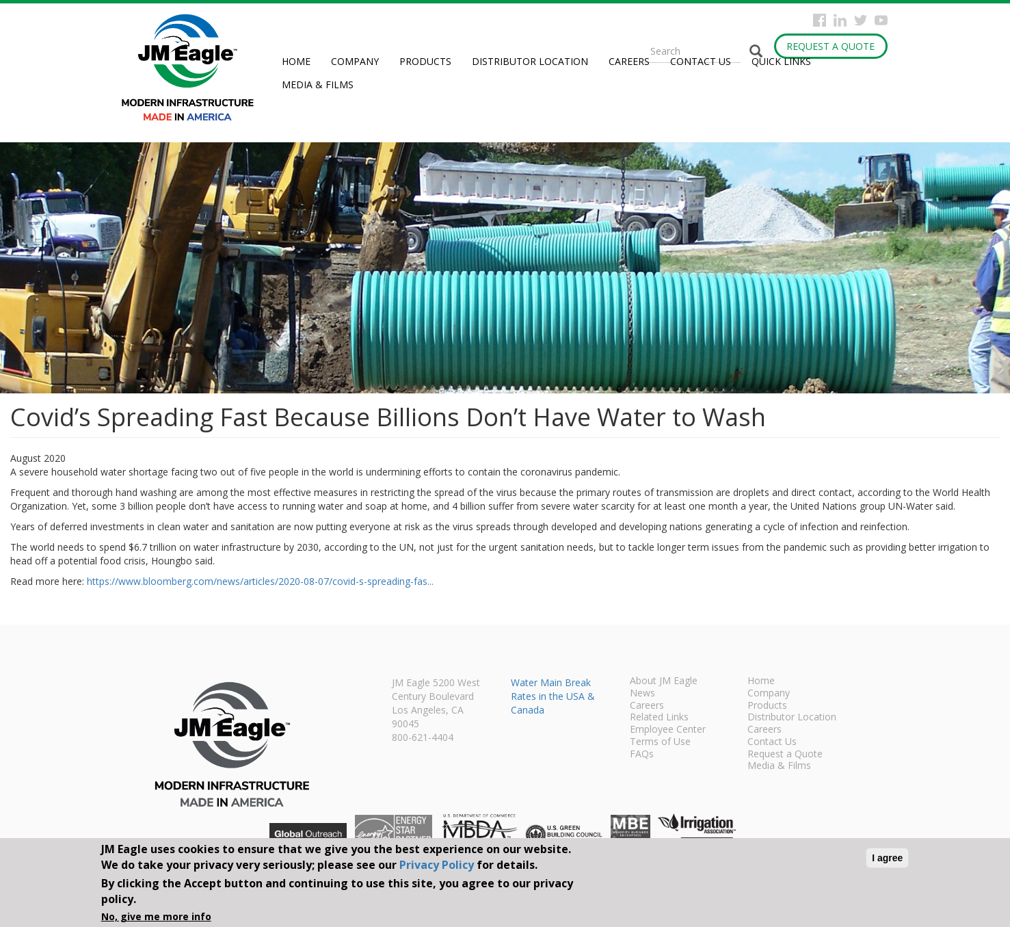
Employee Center (668, 729)
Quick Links (781, 61)
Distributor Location (530, 61)
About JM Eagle (663, 681)
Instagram (840, 20)
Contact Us (700, 61)
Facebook (819, 20)
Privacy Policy (436, 864)
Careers (629, 61)
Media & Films (318, 84)
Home (296, 61)
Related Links (659, 717)
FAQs (642, 754)
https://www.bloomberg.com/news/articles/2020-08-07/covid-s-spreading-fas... (260, 581)
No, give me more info (156, 916)
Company (355, 61)
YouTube (881, 20)
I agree (887, 857)
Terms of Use (660, 742)
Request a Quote (830, 46)
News (642, 693)
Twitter (860, 20)
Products (425, 61)
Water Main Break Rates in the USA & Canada (553, 696)
